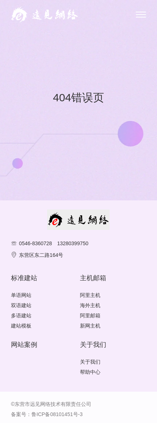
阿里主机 (90, 295)
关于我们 (90, 362)
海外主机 (90, 305)
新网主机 (90, 326)
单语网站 (21, 295)
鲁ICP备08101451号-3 (57, 414)
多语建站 (21, 315)
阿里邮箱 (90, 315)
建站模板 (21, 326)
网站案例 (24, 344)
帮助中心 (90, 372)
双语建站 (21, 305)
